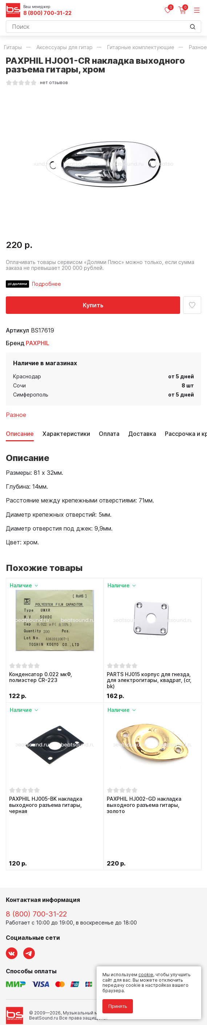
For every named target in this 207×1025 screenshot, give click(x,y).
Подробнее (46, 284)
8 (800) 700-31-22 (47, 13)
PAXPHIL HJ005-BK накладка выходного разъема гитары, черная (45, 805)
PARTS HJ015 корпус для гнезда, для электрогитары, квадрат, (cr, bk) (149, 680)
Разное (16, 414)
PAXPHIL (37, 343)
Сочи (19, 385)
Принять (117, 1006)
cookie (145, 974)
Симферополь (30, 394)
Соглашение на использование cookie (48, 1000)
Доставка (142, 433)
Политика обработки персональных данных (54, 989)
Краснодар (27, 376)
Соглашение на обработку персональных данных (60, 995)
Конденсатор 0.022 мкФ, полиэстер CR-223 (40, 677)
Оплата (109, 433)
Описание (20, 433)
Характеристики (66, 433)
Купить (93, 305)
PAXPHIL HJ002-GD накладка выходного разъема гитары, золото (144, 805)
